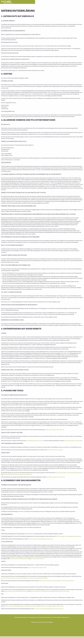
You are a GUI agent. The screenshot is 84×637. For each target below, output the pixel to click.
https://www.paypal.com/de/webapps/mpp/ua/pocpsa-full (68, 536)
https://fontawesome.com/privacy (55, 450)
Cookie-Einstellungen (48, 622)
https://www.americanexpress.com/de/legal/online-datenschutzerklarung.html (57, 581)
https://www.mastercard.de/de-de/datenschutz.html (16, 591)
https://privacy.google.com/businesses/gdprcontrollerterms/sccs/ (17, 475)
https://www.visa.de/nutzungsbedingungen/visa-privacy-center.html (48, 609)
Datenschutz (40, 622)
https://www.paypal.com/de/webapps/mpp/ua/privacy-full (40, 539)
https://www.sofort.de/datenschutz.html (19, 559)
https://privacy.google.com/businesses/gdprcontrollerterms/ (69, 473)
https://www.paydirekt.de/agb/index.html (37, 568)
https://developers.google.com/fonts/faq (35, 441)
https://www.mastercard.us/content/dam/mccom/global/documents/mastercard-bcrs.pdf (49, 591)
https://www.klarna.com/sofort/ (37, 559)
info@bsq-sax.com (65, 617)
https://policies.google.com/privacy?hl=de (55, 430)
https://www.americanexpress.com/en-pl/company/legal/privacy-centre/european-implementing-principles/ (24, 578)
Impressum (33, 622)
